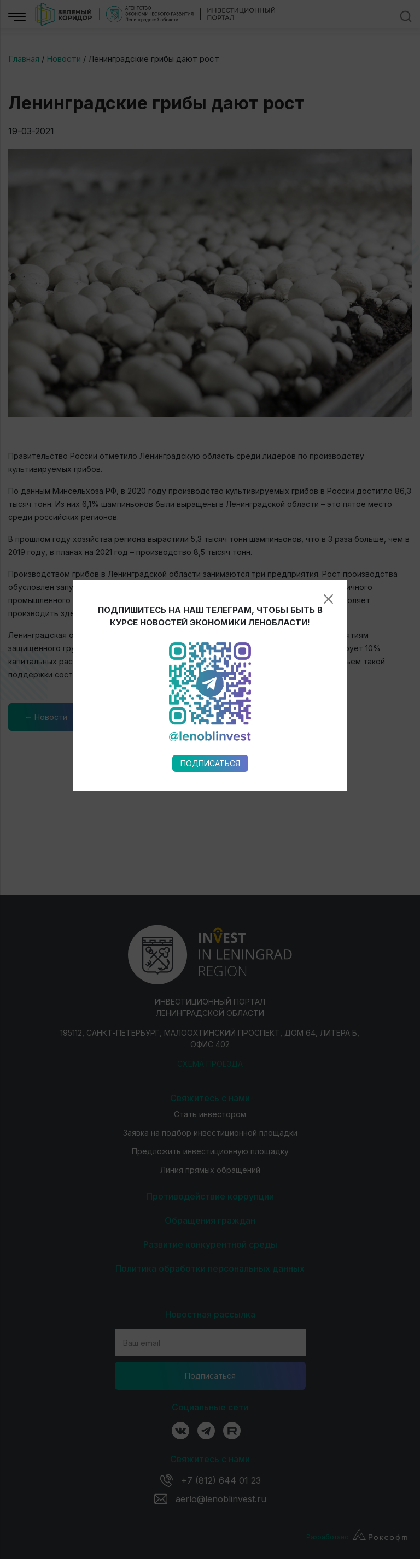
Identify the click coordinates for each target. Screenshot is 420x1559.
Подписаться (210, 589)
